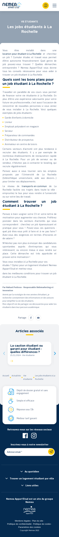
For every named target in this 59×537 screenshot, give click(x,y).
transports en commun (34, 186)
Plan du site (37, 521)
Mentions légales (23, 521)
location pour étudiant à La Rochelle (22, 53)
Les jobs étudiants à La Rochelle (45, 377)
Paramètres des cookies (29, 527)
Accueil (6, 375)
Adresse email (14, 452)
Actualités (16, 375)
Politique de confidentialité (19, 524)
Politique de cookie (42, 524)
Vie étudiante (27, 377)
